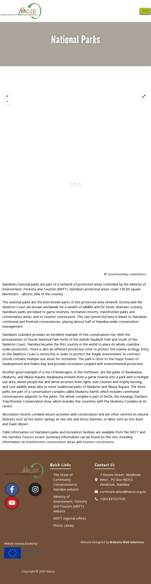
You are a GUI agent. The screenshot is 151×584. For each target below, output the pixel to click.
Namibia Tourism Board (26, 437)
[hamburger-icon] (145, 11)
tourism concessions (98, 442)
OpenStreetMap (118, 274)
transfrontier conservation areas (50, 442)
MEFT (134, 432)
